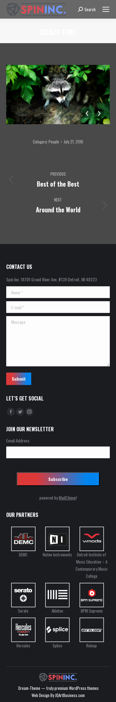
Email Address (17, 440)
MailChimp (67, 497)
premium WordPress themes (76, 688)
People (54, 141)
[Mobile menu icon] (106, 9)
